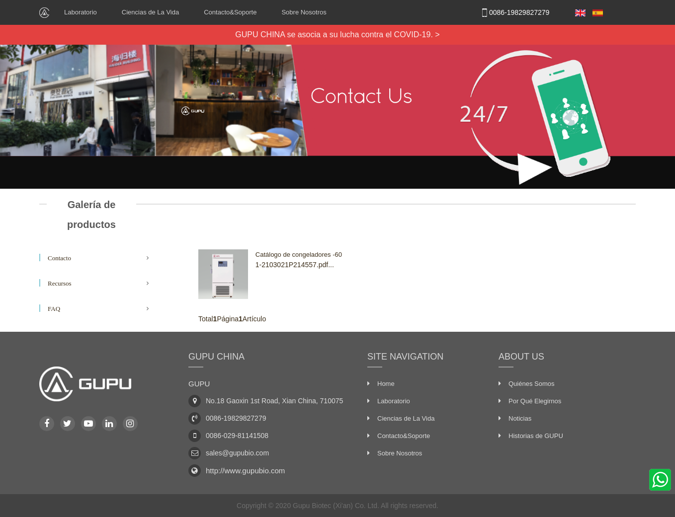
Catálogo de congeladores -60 (298, 254)
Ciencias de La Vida (150, 12)
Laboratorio (80, 12)
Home (386, 383)
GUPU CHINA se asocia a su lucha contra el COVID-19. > (337, 34)
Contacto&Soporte (230, 12)
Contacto (59, 258)
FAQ (54, 308)
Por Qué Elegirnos (534, 401)
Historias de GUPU (535, 436)
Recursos (60, 283)
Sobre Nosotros (303, 12)
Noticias (519, 418)
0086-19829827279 (514, 12)
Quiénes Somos (531, 383)
